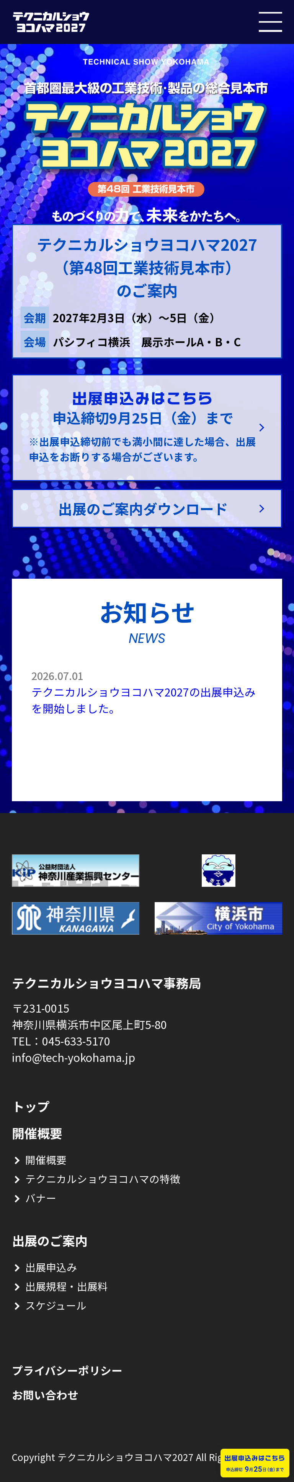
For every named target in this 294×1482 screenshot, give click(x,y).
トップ (31, 1106)
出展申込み (51, 1267)
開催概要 (46, 1159)
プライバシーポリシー (67, 1370)
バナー (40, 1197)
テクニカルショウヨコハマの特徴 (102, 1178)
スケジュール (56, 1305)
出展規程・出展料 (66, 1286)
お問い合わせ (45, 1394)
